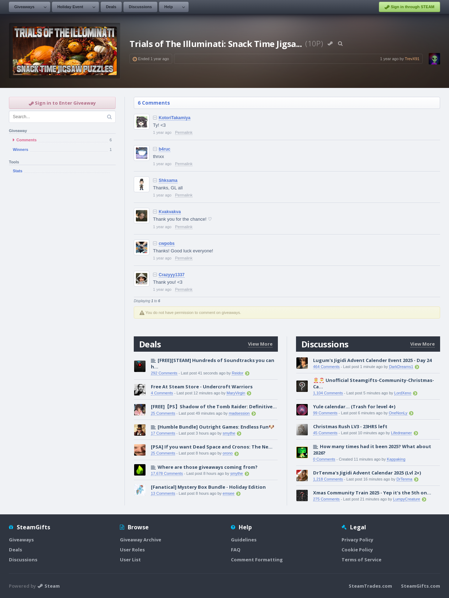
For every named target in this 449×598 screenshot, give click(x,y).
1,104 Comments (328, 393)
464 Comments (326, 366)
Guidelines (244, 539)
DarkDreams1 (401, 366)
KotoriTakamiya (174, 117)
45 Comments (325, 433)
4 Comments (162, 393)
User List (130, 559)
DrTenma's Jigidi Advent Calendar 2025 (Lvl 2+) (367, 473)
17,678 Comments (167, 473)
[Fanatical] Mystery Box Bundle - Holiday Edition (208, 487)
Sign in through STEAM (409, 7)
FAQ (236, 549)
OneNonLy (398, 413)
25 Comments (163, 413)
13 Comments (163, 493)
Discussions (140, 7)
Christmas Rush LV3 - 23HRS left (350, 426)
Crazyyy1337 (172, 274)
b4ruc (164, 149)
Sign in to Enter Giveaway (62, 103)
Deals (111, 7)
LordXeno (402, 393)
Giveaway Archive (140, 539)
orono (228, 453)
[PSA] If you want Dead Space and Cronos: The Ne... (212, 447)
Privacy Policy (357, 539)
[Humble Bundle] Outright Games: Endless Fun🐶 (216, 427)
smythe (229, 433)
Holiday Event (70, 7)
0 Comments (324, 459)
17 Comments (163, 433)
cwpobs (167, 243)
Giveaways (24, 7)
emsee (228, 493)
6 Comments (154, 102)
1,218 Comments (328, 479)
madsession (239, 413)
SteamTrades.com (370, 586)
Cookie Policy (357, 549)
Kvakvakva (170, 211)
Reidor (237, 373)
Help (168, 7)
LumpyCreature (406, 499)
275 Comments (326, 499)
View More (260, 344)
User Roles (132, 549)
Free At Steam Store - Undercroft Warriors (202, 386)
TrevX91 (412, 59)
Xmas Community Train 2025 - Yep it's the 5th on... (372, 492)
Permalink (183, 132)
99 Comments (325, 413)
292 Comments (164, 373)
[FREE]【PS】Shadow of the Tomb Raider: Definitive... (214, 406)
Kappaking (396, 459)
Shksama (168, 180)
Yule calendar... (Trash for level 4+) (354, 406)
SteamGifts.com (420, 586)
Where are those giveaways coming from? (208, 467)
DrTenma (404, 479)
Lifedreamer (401, 433)
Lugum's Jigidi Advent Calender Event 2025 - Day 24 (372, 360)
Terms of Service (361, 559)
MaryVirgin (236, 393)
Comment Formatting (257, 559)
